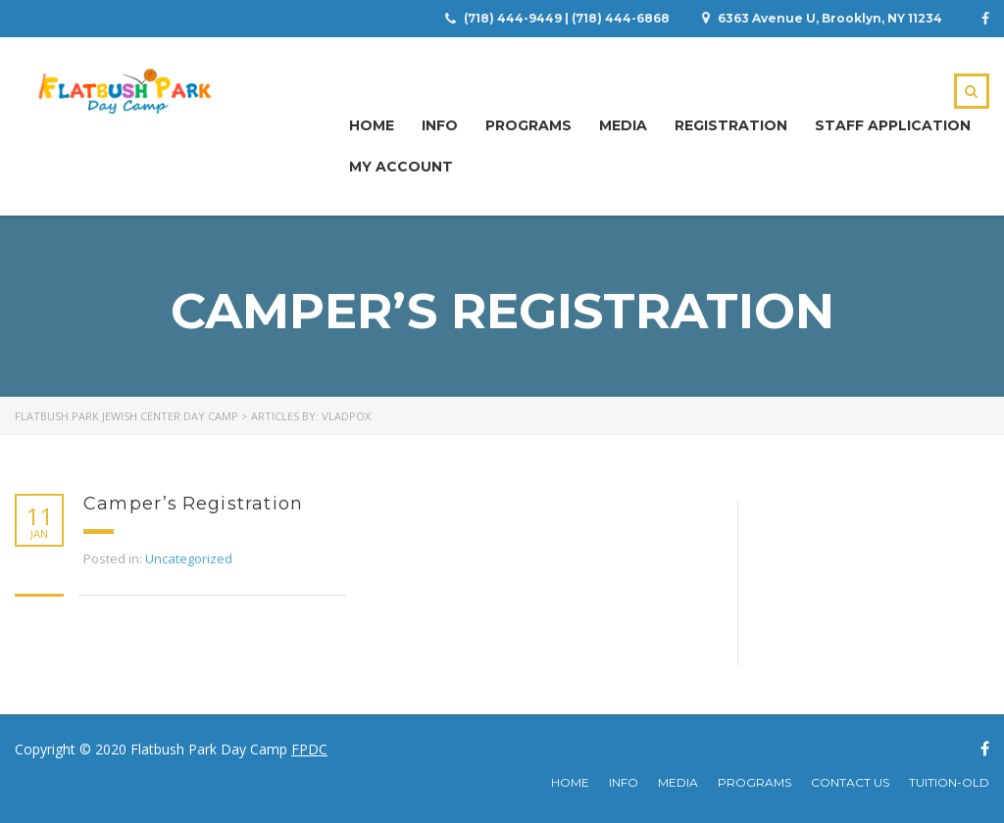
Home (371, 125)
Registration (731, 125)
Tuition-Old (949, 782)
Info (440, 125)
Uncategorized (188, 558)
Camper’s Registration (193, 503)
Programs (528, 125)
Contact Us (850, 782)
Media (623, 125)
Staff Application (893, 125)
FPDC (309, 749)
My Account (401, 166)
